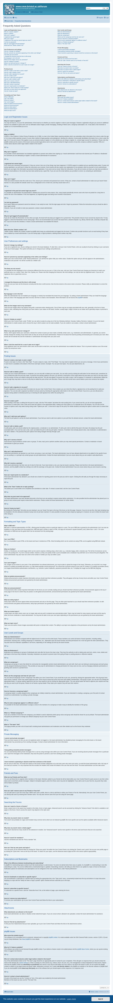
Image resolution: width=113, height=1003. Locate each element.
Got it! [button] (100, 999)
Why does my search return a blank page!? (69, 69)
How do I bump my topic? (11, 91)
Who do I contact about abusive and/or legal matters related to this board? (77, 100)
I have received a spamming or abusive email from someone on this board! (78, 53)
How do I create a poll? (10, 75)
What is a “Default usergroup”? (66, 42)
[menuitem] (15, 17)
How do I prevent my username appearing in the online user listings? (22, 53)
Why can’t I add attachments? (12, 82)
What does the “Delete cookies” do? (13, 45)
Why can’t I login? (9, 38)
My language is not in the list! (12, 58)
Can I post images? (9, 102)
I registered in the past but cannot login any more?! (17, 40)
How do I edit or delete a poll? (12, 79)
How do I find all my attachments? (67, 91)
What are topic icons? (10, 110)
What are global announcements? (13, 103)
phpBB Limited (53, 937)
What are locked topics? (10, 108)
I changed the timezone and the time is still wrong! (17, 56)
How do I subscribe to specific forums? (68, 82)
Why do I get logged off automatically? (14, 43)
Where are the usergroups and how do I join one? (71, 37)
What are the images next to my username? (16, 59)
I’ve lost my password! (10, 42)
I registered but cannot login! (11, 37)
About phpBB (26, 939)
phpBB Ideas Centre (83, 949)
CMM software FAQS (37, 12)
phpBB (80, 297)
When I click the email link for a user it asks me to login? (19, 64)
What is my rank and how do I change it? (15, 63)
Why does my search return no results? (68, 68)
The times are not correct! (11, 54)
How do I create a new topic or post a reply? (16, 70)
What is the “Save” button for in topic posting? (16, 87)
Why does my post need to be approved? (15, 89)
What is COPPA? (8, 33)
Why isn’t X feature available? (65, 99)
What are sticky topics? (10, 107)
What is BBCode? (9, 97)
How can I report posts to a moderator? (14, 86)
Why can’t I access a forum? (11, 81)
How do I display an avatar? (11, 61)
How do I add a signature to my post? (14, 74)
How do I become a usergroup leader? (68, 38)
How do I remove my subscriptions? (67, 84)
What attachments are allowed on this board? (70, 89)
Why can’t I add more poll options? (13, 77)
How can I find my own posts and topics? (68, 73)
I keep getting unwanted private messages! (69, 51)
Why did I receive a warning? (12, 84)
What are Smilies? (9, 100)
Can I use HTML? (9, 98)
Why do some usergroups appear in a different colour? (72, 40)
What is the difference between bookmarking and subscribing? (74, 79)
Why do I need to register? (11, 31)
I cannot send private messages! (66, 49)
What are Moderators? (64, 33)
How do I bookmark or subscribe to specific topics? (71, 80)
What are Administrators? (64, 31)
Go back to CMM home (22, 12)
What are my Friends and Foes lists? (67, 58)
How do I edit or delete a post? (12, 72)
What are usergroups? (64, 35)
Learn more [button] (71, 999)
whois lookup (24, 963)
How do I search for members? (66, 71)
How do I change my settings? (12, 51)
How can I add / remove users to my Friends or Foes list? (73, 60)
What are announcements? (11, 105)
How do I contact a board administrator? (68, 102)
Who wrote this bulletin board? (66, 97)
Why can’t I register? (9, 35)
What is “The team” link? (64, 43)
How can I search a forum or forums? (67, 66)
